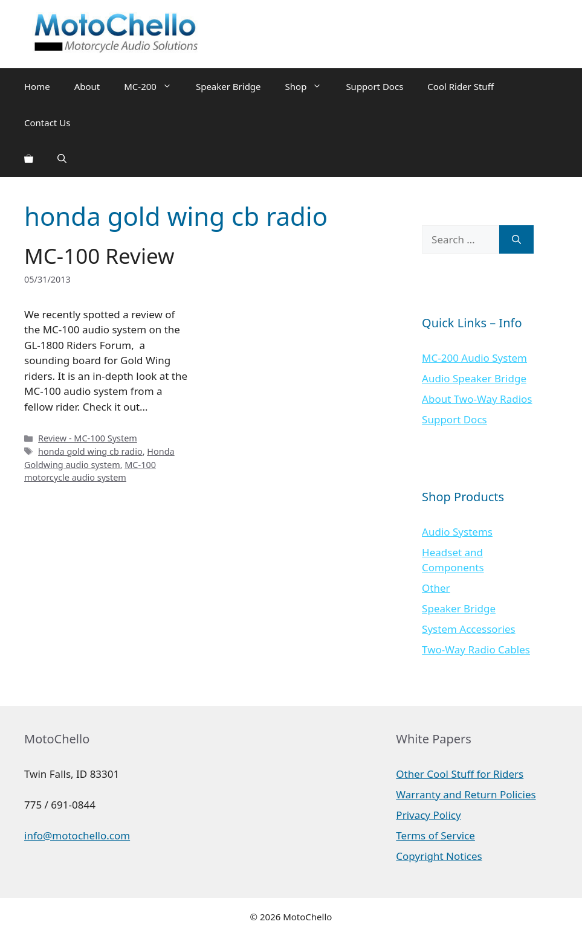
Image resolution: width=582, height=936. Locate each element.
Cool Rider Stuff (460, 86)
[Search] (516, 239)
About (87, 86)
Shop (309, 86)
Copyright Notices (439, 856)
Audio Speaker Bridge (474, 378)
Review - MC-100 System (87, 438)
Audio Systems (457, 532)
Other (436, 588)
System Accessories (469, 629)
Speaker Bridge (228, 86)
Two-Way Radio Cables (476, 649)
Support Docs (374, 86)
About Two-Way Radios (477, 399)
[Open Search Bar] (62, 159)
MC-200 (154, 86)
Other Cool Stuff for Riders (459, 774)
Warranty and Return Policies (465, 794)
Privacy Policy (428, 815)
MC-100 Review (99, 256)
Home (37, 86)
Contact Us (47, 123)
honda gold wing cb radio (90, 451)
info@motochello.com (77, 835)
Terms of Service (435, 835)
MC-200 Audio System (474, 358)
